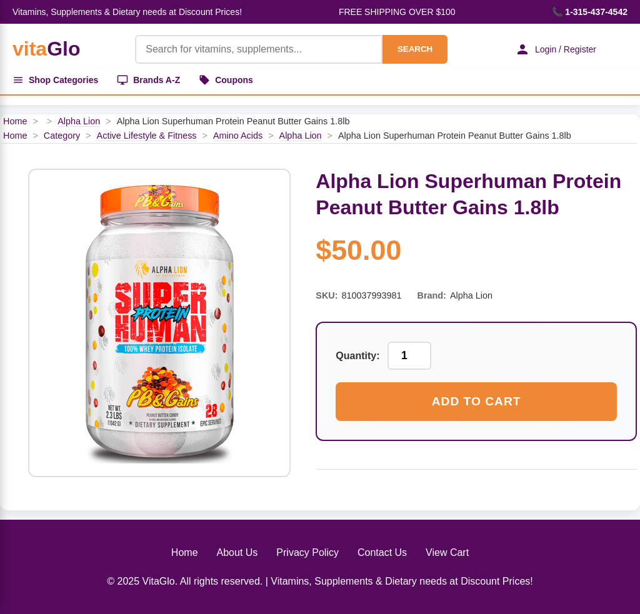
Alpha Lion (79, 121)
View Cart (447, 552)
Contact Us (382, 552)
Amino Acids (237, 136)
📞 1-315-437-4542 (590, 12)
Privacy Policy (307, 552)
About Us (237, 552)
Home (15, 121)
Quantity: (357, 355)
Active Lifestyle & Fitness (147, 136)
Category (62, 136)
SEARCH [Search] (415, 49)
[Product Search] (258, 49)
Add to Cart (476, 401)
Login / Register (555, 49)
